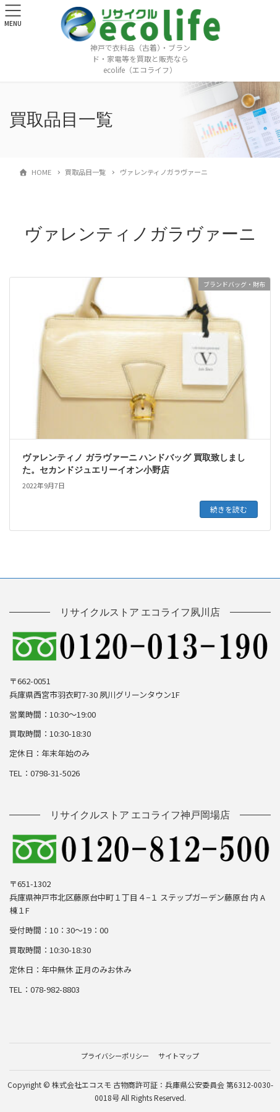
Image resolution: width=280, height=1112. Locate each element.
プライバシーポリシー (115, 1056)
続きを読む (228, 509)
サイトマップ (178, 1056)
